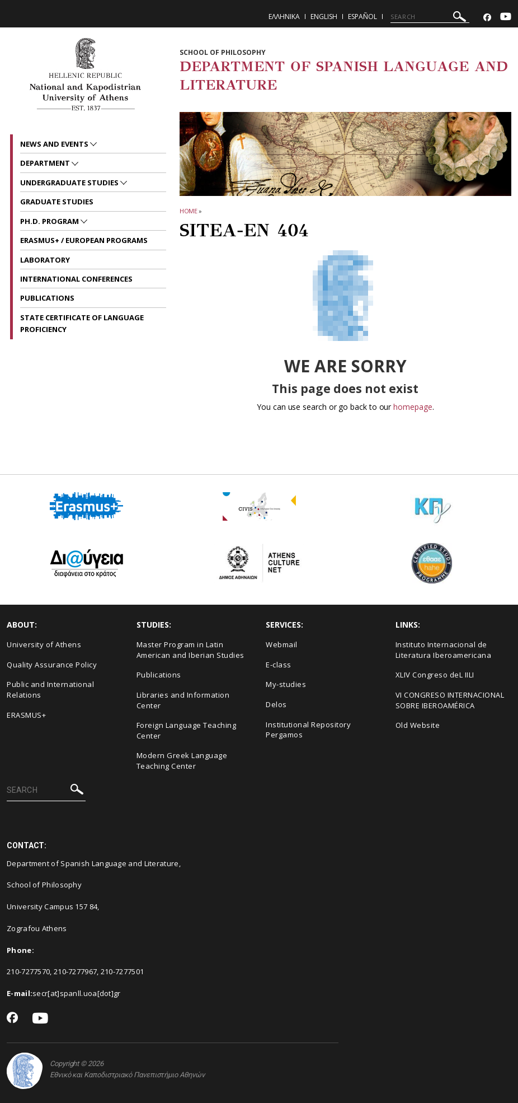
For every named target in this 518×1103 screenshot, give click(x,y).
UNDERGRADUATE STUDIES (70, 182)
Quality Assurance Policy (52, 665)
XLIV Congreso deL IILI (434, 675)
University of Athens (44, 644)
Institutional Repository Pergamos (308, 729)
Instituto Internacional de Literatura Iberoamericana (443, 649)
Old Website (417, 725)
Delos (276, 704)
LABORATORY (45, 260)
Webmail (282, 644)
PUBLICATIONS (47, 298)
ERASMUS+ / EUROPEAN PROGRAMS (84, 240)
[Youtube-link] (505, 17)
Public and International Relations (50, 689)
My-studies (286, 684)
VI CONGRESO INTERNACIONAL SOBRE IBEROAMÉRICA (450, 700)
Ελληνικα (284, 16)
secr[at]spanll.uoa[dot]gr (76, 993)
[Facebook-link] (487, 17)
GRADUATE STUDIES (56, 202)
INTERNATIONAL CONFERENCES (76, 279)
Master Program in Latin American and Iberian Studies (190, 649)
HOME (189, 211)
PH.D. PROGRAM (50, 221)
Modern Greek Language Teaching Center (182, 760)
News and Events (55, 144)
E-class (278, 665)
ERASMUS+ (26, 715)
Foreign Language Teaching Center (186, 730)
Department (46, 163)
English (323, 16)
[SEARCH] (429, 17)
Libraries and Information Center (183, 700)
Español (362, 16)
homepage (412, 406)
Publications (158, 675)
